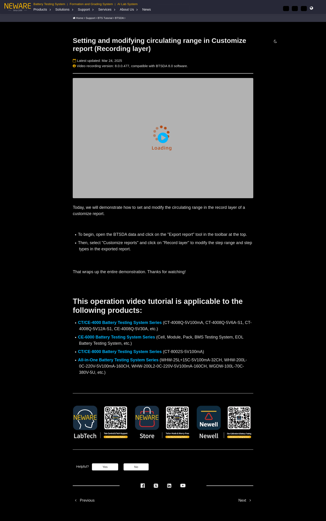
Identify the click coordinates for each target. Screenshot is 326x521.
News (146, 9)
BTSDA (119, 17)
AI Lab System (127, 4)
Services (104, 9)
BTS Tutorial (105, 17)
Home (79, 17)
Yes (105, 466)
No (136, 466)
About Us (127, 9)
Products (40, 9)
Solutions (62, 9)
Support (84, 9)
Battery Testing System (49, 4)
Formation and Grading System (91, 4)
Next (245, 500)
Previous (83, 500)
